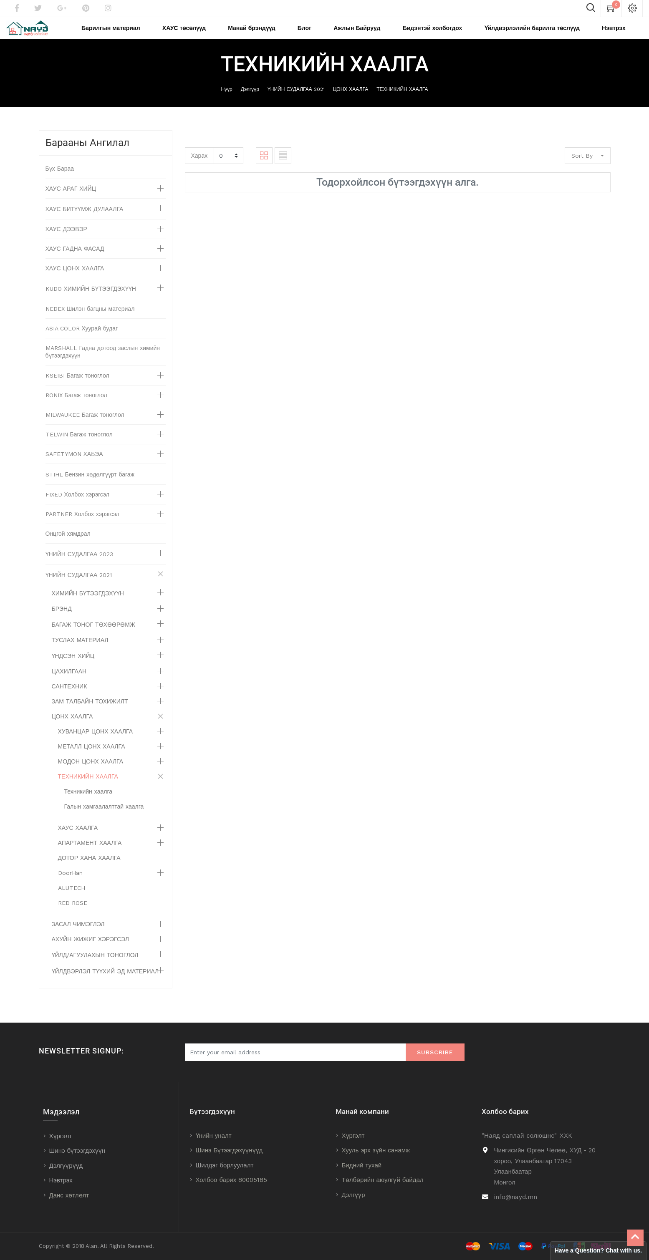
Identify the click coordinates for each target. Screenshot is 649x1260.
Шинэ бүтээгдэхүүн (77, 1151)
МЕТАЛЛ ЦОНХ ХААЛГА (91, 757)
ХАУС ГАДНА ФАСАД (74, 260)
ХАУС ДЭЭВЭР (66, 240)
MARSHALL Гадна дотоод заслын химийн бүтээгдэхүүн (102, 363)
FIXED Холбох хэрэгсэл (77, 505)
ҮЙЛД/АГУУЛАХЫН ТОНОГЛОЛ (95, 966)
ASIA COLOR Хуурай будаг (81, 339)
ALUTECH (71, 899)
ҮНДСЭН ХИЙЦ (73, 667)
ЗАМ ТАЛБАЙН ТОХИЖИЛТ (90, 712)
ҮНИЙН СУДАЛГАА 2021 (296, 100)
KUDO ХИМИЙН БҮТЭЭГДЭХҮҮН (90, 300)
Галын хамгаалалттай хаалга (104, 817)
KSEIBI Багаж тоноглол (77, 386)
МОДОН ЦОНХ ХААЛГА (91, 772)
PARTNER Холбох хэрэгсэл (82, 525)
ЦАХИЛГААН (69, 682)
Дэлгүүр (250, 100)
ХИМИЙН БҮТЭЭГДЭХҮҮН (88, 604)
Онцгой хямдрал (68, 545)
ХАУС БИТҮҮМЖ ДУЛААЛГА (84, 220)
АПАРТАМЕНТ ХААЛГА (90, 854)
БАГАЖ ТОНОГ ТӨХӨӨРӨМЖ (93, 636)
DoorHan (70, 884)
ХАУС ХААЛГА (78, 839)
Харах (199, 166)
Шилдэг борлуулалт (225, 1165)
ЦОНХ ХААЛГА (350, 100)
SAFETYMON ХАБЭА (74, 465)
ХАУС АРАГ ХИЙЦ (70, 200)
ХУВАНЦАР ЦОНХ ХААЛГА (95, 742)
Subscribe (435, 1052)
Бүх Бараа (59, 179)
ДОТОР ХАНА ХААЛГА (89, 869)
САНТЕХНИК (69, 697)
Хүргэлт (60, 1136)
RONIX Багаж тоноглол (76, 406)
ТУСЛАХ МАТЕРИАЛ (80, 651)
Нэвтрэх (61, 1180)
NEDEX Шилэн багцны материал (90, 320)
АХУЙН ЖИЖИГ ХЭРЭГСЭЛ (90, 950)
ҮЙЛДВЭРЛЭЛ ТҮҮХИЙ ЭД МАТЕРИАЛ (105, 982)
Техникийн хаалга (88, 802)
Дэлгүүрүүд (66, 1165)
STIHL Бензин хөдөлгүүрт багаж (89, 485)
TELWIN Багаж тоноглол (79, 445)
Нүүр (226, 100)
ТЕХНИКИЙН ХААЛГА (402, 100)
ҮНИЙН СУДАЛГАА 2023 (79, 565)
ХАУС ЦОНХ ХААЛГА (74, 279)
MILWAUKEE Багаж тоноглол (84, 426)
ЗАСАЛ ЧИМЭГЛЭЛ (78, 935)
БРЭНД (62, 620)
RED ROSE (72, 914)
